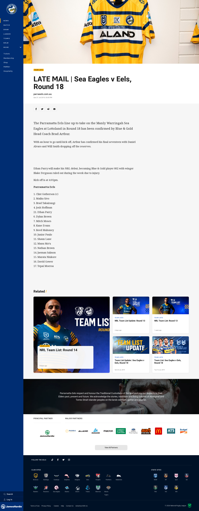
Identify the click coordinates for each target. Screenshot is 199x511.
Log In (8, 499)
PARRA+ (7, 67)
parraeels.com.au (43, 94)
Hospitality (8, 71)
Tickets (7, 54)
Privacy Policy (46, 506)
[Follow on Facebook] (58, 459)
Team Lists (38, 70)
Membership (9, 58)
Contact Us (69, 506)
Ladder (7, 34)
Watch (7, 25)
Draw (6, 29)
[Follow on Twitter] (63, 459)
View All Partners (111, 447)
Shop (6, 62)
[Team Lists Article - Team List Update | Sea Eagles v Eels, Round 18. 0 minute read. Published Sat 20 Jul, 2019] (131, 354)
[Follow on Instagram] (69, 459)
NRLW (6, 43)
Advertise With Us (82, 506)
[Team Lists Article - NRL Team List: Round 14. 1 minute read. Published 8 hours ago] (72, 335)
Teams (7, 38)
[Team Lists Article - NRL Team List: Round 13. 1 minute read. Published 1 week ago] (170, 315)
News (6, 21)
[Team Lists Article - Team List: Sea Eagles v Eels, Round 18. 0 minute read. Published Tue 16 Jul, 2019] (170, 354)
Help (62, 506)
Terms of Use (34, 506)
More (12, 47)
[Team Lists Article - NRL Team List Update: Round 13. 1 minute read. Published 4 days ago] (131, 315)
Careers (56, 506)
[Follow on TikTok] (52, 459)
